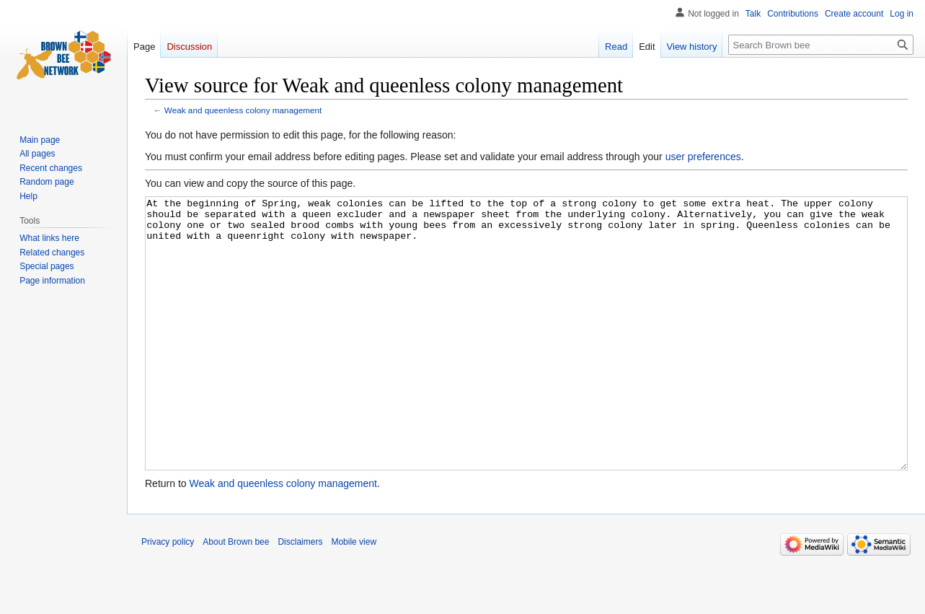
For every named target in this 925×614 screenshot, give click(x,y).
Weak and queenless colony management (243, 110)
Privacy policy (167, 596)
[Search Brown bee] (820, 45)
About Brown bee (236, 596)
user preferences (703, 156)
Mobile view (353, 596)
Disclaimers (300, 596)
